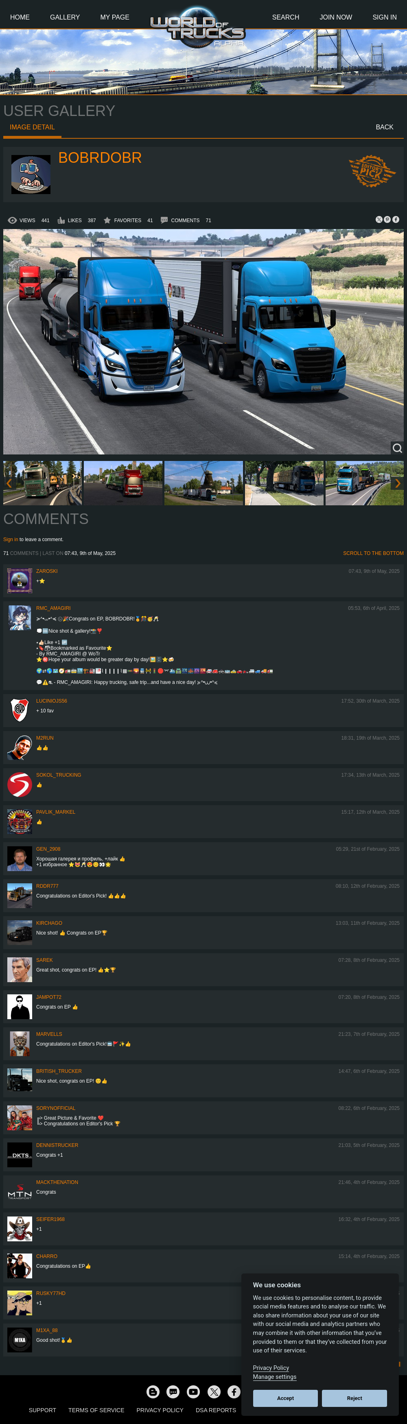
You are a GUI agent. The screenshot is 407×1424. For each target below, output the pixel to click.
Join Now (335, 17)
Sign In (384, 17)
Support (42, 1410)
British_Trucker (59, 1071)
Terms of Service (96, 1410)
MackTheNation (57, 1182)
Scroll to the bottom (373, 553)
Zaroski (47, 571)
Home (20, 17)
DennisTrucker (57, 1145)
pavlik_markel (55, 812)
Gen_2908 (48, 849)
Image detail (32, 127)
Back (385, 127)
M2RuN (45, 738)
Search (286, 17)
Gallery (65, 17)
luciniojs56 (51, 701)
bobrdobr (100, 157)
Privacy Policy (160, 1410)
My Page (115, 17)
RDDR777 (47, 886)
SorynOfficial (55, 1108)
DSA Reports (216, 1410)
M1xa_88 (47, 1330)
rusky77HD (51, 1293)
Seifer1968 (50, 1219)
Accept (285, 1398)
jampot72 (48, 997)
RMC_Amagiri (53, 608)
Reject (354, 1398)
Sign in (10, 539)
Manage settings (275, 1377)
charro (46, 1256)
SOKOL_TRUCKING (58, 775)
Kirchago (49, 923)
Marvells (49, 1034)
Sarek (44, 960)
